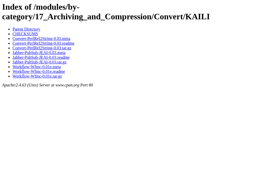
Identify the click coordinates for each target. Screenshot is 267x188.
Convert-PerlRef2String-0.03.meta (41, 38)
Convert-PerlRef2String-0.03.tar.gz (42, 48)
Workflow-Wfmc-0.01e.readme (39, 71)
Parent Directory (26, 29)
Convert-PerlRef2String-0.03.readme (43, 43)
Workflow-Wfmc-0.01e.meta (37, 66)
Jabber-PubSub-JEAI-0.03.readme (41, 57)
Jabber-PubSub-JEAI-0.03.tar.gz (39, 62)
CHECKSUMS (25, 34)
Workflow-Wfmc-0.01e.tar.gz (37, 76)
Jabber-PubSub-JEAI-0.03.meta (39, 52)
